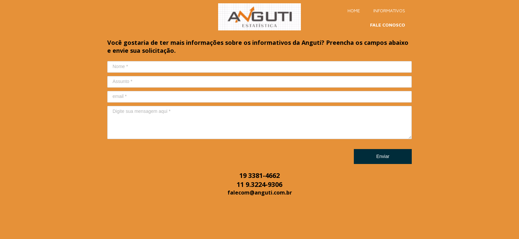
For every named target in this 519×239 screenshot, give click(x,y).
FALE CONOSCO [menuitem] (387, 25)
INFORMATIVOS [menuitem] (389, 10)
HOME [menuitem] (354, 10)
